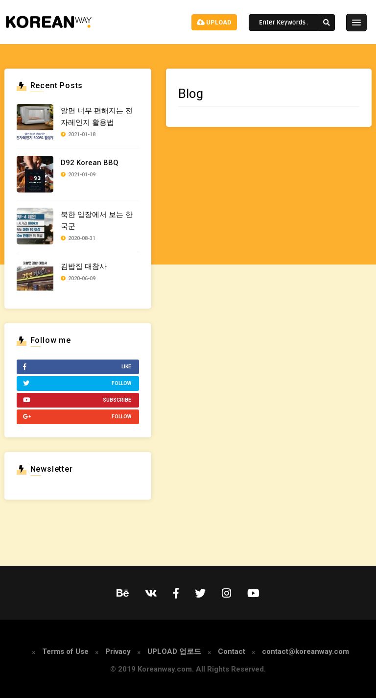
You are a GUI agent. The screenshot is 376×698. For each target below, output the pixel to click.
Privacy (118, 651)
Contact (231, 651)
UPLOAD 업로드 (174, 651)
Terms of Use (65, 651)
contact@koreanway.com (305, 651)
